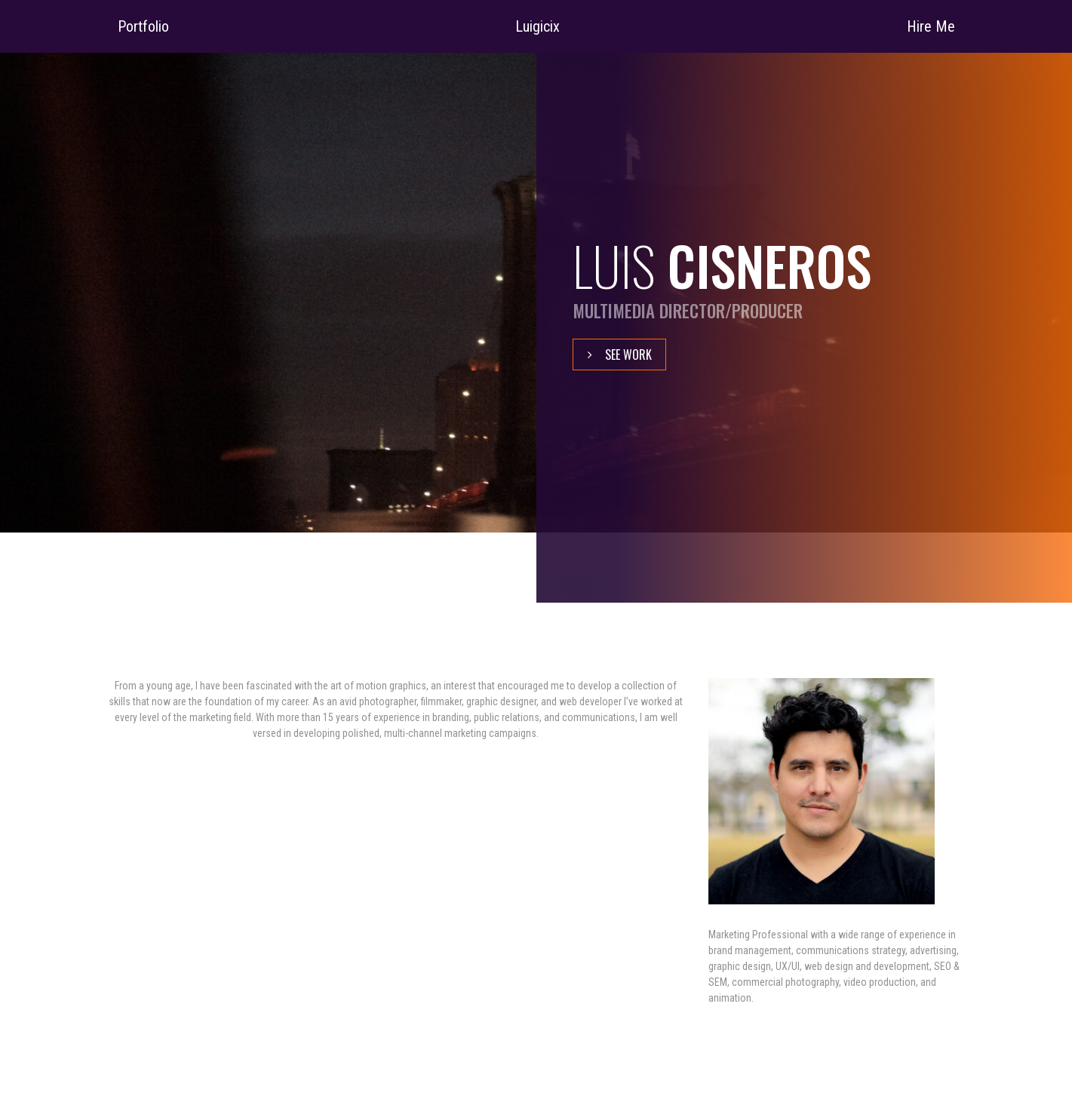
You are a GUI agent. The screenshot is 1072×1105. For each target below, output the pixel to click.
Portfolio (143, 26)
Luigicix (537, 26)
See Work (628, 354)
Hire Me (931, 26)
